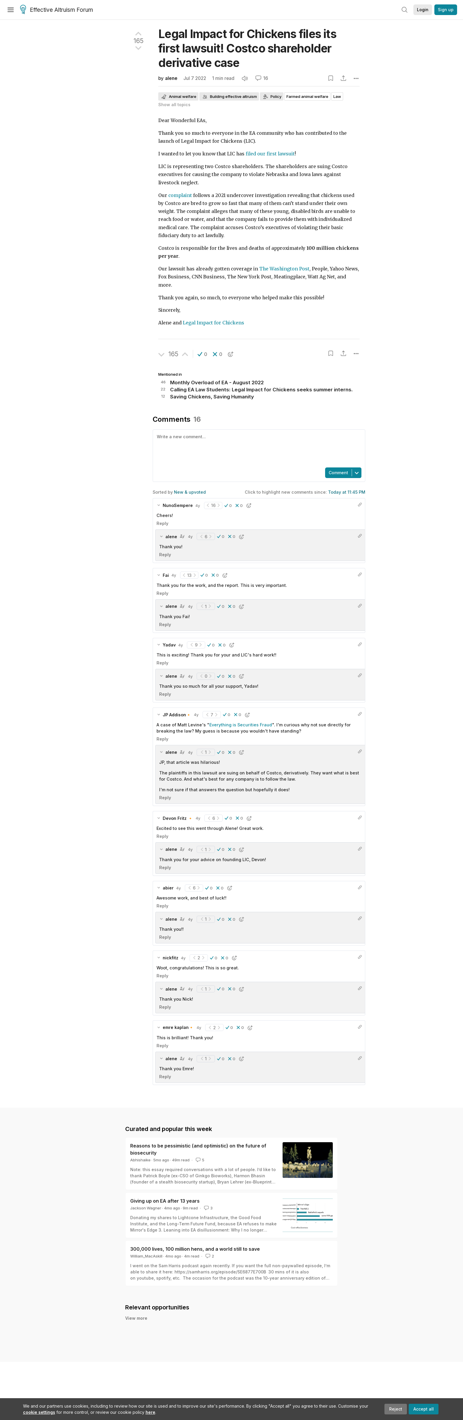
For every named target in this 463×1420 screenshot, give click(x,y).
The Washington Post (284, 269)
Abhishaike (140, 1160)
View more (136, 1318)
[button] (202, 354)
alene (171, 78)
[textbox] (257, 448)
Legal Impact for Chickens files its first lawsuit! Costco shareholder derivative (247, 48)
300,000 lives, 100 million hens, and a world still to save (195, 1249)
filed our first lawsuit (270, 154)
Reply (162, 523)
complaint (180, 195)
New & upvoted (190, 492)
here (150, 1412)
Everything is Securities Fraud (240, 724)
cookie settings (39, 1412)
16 (261, 78)
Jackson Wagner (145, 1208)
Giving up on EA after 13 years (165, 1201)
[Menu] (11, 10)
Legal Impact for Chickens (213, 323)
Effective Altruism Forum (56, 10)
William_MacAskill (146, 1256)
